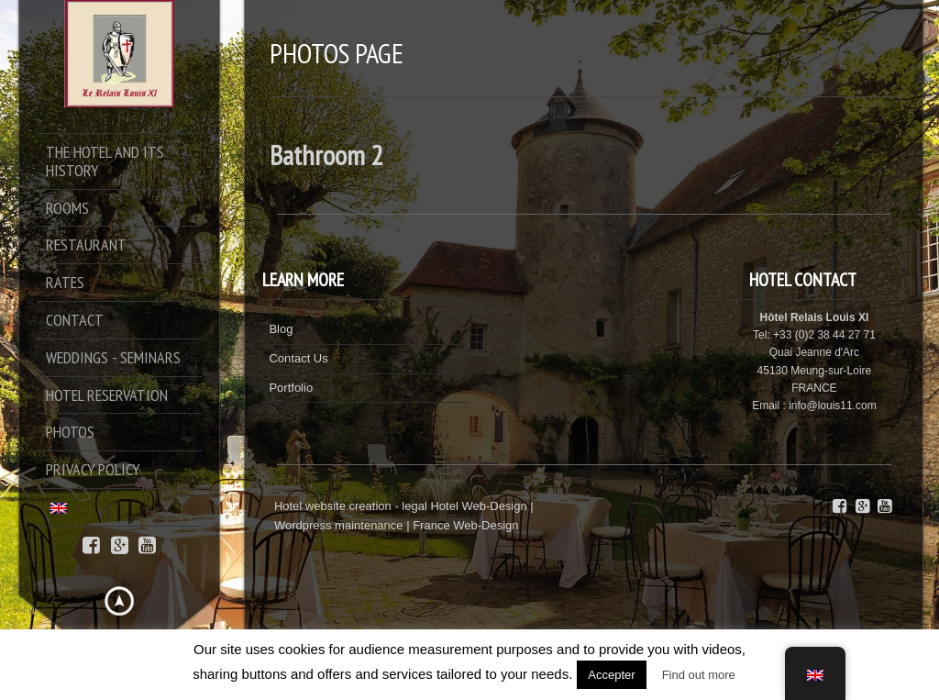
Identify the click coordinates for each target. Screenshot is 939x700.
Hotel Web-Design (480, 506)
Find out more (698, 675)
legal (414, 506)
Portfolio (291, 387)
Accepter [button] (611, 675)
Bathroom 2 (326, 154)
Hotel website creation (333, 506)
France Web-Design (465, 525)
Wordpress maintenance (338, 525)
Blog (281, 329)
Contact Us (298, 358)
